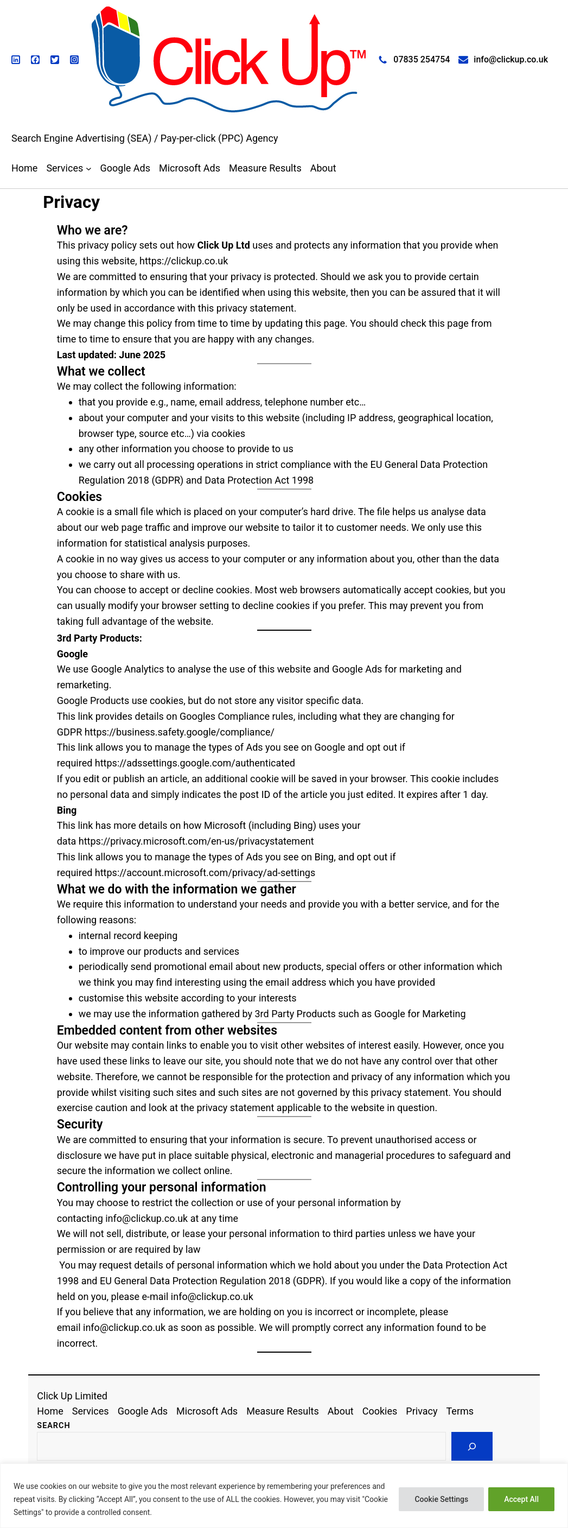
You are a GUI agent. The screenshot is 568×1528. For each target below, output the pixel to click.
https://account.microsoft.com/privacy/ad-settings (205, 872)
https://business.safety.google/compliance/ (180, 732)
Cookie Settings (441, 1499)
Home (24, 168)
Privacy (71, 202)
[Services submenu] (89, 169)
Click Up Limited (72, 1396)
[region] (284, 1495)
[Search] (472, 1446)
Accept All (521, 1499)
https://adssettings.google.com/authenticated (195, 763)
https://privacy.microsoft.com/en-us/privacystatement (196, 841)
